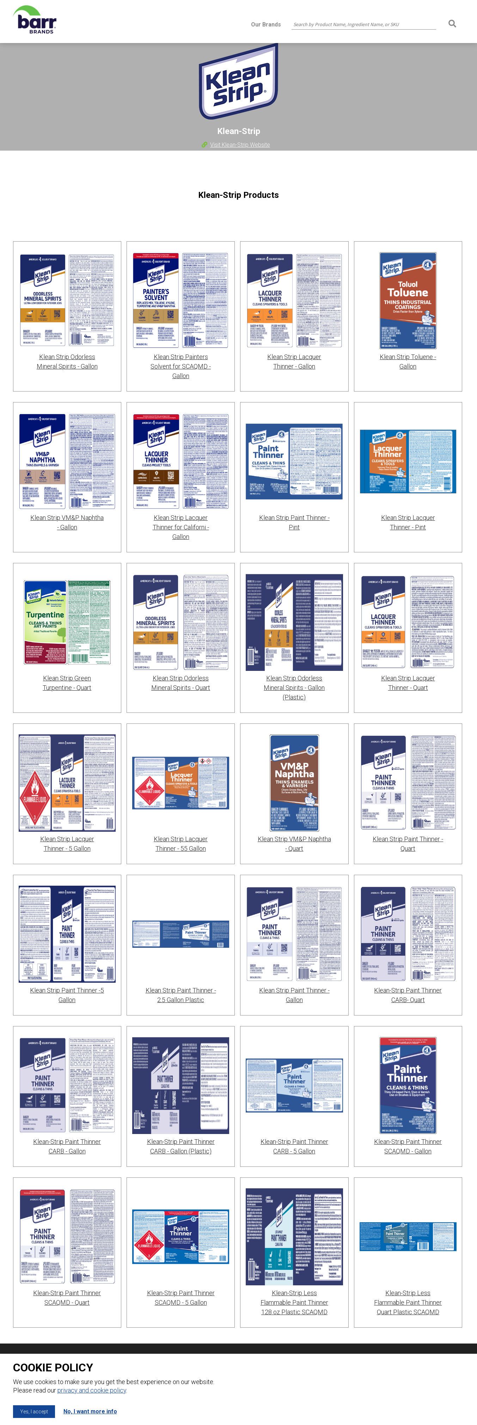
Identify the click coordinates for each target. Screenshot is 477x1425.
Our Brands (266, 24)
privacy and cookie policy (91, 1390)
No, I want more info (90, 1411)
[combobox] (364, 24)
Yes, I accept (34, 1411)
